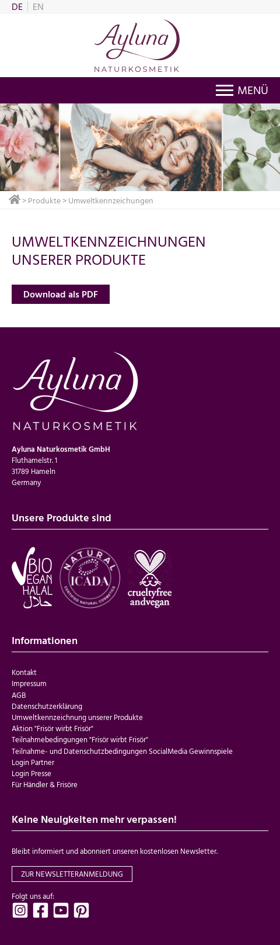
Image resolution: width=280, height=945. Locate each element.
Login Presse (31, 773)
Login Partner (33, 762)
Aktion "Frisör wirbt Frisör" (52, 728)
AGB (19, 695)
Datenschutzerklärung (47, 706)
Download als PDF (60, 294)
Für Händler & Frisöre (45, 784)
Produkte (44, 200)
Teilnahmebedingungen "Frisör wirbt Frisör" (80, 739)
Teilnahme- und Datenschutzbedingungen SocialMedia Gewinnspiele (122, 751)
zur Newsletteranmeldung (72, 874)
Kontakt (24, 672)
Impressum (29, 683)
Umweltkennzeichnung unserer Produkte (77, 717)
